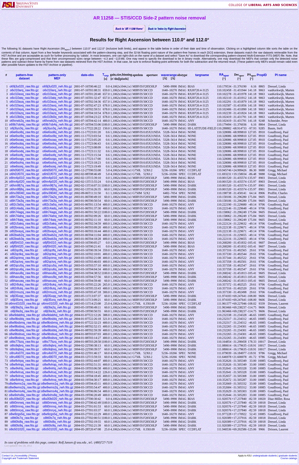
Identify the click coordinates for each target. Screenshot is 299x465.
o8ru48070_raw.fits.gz (24, 357)
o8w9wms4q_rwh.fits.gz (57, 391)
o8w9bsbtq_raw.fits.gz (24, 330)
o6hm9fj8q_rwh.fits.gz (57, 189)
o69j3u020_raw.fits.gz (24, 86)
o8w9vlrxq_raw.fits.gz (24, 380)
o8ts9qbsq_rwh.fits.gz (57, 349)
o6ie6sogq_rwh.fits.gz (57, 159)
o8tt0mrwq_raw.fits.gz (24, 402)
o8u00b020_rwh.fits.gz (57, 399)
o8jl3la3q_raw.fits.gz (24, 311)
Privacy (33, 456)
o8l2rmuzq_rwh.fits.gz (57, 292)
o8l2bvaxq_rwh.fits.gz (57, 227)
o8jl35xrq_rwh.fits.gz (57, 300)
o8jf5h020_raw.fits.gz (24, 246)
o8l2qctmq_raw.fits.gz (24, 258)
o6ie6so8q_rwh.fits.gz (57, 132)
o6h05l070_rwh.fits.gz (57, 170)
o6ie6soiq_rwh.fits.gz (57, 166)
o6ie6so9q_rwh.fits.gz (57, 136)
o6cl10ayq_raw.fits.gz (24, 109)
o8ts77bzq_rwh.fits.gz (57, 341)
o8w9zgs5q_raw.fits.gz (24, 414)
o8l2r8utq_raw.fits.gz (24, 288)
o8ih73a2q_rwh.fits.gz (57, 197)
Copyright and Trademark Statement (20, 458)
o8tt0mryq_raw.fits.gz (24, 410)
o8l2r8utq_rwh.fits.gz (57, 288)
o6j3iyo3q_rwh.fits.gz (57, 128)
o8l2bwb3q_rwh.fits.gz (57, 239)
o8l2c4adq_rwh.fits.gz (57, 208)
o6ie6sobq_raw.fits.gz (24, 143)
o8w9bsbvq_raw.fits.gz (24, 338)
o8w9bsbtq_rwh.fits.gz (57, 330)
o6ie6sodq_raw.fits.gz (24, 151)
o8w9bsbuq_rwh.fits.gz (57, 334)
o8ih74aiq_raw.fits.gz (24, 220)
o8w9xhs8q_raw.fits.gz (24, 395)
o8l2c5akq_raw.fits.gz (24, 223)
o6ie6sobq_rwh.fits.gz (57, 143)
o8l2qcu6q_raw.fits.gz (24, 269)
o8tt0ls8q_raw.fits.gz (24, 421)
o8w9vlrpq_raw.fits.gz (24, 361)
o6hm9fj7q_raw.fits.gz (24, 185)
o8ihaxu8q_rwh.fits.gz (57, 273)
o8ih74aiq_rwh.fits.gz (57, 220)
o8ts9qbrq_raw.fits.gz (24, 345)
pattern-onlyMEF (57, 77)
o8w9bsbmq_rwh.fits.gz (57, 322)
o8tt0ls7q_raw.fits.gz (24, 418)
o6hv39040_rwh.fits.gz (57, 193)
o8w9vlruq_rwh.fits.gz (57, 372)
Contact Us (7, 456)
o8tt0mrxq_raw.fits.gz (24, 406)
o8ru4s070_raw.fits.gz (24, 353)
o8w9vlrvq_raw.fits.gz (24, 376)
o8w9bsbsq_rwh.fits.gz (57, 326)
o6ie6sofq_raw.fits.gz (24, 155)
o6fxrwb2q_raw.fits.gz (24, 120)
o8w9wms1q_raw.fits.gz (24, 383)
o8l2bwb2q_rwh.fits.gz (57, 235)
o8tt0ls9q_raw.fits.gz (24, 425)
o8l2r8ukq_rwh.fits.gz (57, 284)
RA (224, 74)
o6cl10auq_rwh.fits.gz (57, 101)
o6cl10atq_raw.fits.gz (24, 98)
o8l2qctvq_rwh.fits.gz (57, 261)
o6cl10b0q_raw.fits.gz (24, 117)
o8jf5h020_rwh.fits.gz (57, 246)
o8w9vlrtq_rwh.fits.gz (57, 368)
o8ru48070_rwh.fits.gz (57, 357)
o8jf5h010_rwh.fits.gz (57, 242)
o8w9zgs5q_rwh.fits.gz (57, 414)
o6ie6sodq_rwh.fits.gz (57, 151)
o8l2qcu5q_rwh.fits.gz (57, 265)
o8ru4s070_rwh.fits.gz (57, 353)
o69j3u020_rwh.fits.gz (57, 86)
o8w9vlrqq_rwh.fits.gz (57, 364)
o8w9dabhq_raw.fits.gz (24, 315)
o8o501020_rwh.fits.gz (57, 429)
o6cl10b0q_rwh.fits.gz (57, 117)
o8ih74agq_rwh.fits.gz (57, 212)
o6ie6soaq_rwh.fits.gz (57, 140)
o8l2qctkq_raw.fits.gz (24, 254)
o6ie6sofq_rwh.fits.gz (57, 155)
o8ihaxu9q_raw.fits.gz (24, 277)
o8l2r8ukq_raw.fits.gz (24, 284)
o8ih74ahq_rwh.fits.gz (57, 216)
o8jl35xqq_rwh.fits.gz (57, 296)
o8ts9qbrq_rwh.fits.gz (57, 345)
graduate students (288, 456)
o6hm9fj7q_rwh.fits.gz (57, 185)
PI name (280, 75)
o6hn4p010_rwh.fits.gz (57, 178)
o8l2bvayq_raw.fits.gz (24, 231)
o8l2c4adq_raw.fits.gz (24, 208)
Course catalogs (289, 458)
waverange (169, 75)
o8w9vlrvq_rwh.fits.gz (57, 376)
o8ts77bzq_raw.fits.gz (24, 341)
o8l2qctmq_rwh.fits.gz (57, 258)
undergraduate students (265, 456)
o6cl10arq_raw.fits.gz (24, 90)
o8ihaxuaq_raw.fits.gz (24, 281)
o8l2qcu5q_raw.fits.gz (24, 265)
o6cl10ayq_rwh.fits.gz (57, 109)
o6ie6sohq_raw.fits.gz (24, 162)
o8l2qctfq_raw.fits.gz (24, 250)
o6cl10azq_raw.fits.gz (24, 113)
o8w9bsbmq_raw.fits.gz (24, 322)
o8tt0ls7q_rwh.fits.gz (57, 418)
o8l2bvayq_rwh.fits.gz (57, 231)
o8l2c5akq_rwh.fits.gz (57, 223)
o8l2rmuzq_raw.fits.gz (24, 292)
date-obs (87, 75)
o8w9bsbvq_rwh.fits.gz (57, 338)
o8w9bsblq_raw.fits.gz (24, 319)
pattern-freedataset (24, 77)
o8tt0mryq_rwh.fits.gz (57, 410)
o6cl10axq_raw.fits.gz (24, 105)
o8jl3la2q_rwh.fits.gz (57, 307)
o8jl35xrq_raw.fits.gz (24, 300)
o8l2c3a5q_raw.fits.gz (24, 204)
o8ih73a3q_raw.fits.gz (24, 200)
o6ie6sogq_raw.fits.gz (24, 159)
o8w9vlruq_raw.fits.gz (24, 372)
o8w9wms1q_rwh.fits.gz (57, 383)
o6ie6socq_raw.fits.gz (24, 147)
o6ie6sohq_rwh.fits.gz (57, 162)
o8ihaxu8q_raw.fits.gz (24, 273)
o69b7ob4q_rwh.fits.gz (57, 124)
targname (202, 75)
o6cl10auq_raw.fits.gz (24, 101)
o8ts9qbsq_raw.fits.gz (24, 349)
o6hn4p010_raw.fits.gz (24, 178)
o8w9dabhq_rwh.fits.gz (57, 315)
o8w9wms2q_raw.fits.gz (24, 387)
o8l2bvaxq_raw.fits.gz (24, 227)
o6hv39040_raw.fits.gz (24, 193)
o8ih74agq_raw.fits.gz (24, 212)
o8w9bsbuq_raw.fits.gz (24, 334)
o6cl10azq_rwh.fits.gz (57, 113)
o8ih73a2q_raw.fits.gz (24, 197)
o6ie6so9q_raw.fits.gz (24, 136)
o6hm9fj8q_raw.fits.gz (24, 189)
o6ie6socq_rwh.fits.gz (57, 147)
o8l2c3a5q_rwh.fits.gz (57, 204)
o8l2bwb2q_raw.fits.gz (24, 235)
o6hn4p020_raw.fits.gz (24, 181)
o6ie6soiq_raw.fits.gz (24, 166)
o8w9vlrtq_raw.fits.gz (24, 368)
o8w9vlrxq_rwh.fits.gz (57, 380)
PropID (262, 75)
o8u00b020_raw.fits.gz (24, 399)
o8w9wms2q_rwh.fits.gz (57, 387)
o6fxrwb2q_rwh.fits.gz (57, 120)
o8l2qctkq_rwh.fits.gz (57, 254)
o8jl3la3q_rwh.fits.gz (57, 311)
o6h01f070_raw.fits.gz (24, 174)
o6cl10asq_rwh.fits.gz (57, 94)
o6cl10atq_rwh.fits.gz (57, 98)
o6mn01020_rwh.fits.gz (57, 303)
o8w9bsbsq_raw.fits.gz (24, 326)
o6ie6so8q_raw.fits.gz (24, 132)
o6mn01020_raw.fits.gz (24, 303)
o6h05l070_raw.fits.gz (24, 170)
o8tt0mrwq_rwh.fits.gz (57, 402)
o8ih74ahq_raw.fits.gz (24, 216)
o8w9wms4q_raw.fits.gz (24, 391)
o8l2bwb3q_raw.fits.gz (24, 239)
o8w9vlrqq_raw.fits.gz (24, 364)
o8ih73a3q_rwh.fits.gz (57, 200)
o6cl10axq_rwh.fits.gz (57, 105)
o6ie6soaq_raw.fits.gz (24, 140)
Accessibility (21, 456)
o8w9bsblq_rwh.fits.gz (57, 319)
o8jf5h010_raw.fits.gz (24, 242)
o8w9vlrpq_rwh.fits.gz (57, 361)
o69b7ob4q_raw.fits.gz (24, 124)
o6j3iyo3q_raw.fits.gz (24, 128)
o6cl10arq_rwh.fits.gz (57, 90)
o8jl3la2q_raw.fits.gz (24, 307)
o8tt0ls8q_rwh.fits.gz (57, 421)
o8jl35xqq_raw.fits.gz (24, 296)
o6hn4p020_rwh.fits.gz (57, 181)
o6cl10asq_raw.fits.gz (24, 94)
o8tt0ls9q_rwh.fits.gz (57, 425)
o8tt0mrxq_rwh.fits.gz (57, 406)
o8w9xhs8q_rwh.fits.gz (57, 395)
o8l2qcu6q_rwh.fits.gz (57, 269)
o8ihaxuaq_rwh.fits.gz (57, 281)
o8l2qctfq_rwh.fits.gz (57, 250)
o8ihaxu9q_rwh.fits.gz (57, 277)
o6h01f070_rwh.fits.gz (57, 174)
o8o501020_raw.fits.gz (24, 429)
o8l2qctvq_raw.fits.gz (24, 261)
